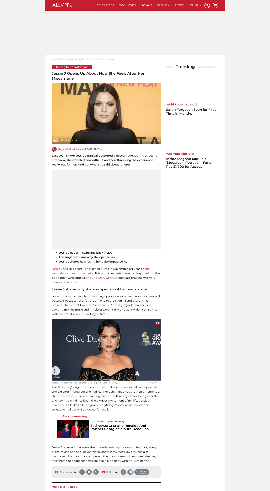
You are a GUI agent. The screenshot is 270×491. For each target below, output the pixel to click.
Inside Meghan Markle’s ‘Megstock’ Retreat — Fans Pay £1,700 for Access (188, 163)
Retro (179, 5)
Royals (146, 5)
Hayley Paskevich (68, 149)
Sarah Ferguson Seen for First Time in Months (191, 112)
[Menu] (215, 5)
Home (54, 59)
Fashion (163, 5)
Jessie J (57, 268)
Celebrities (105, 5)
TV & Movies (127, 5)
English (194, 5)
